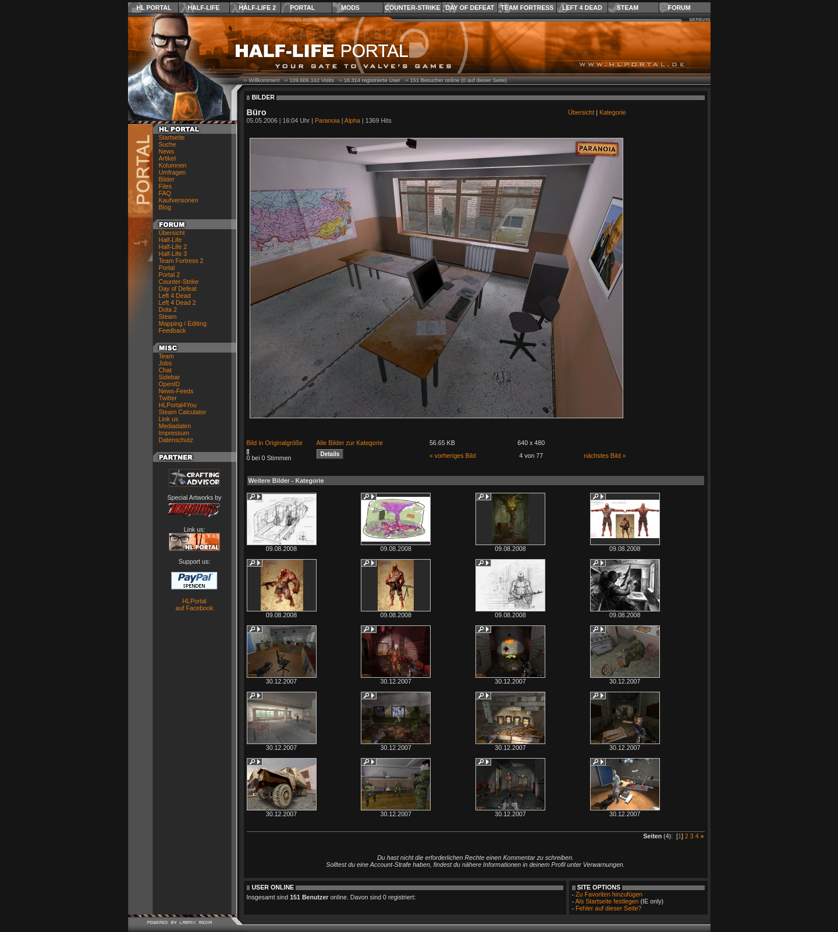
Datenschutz (176, 439)
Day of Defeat (469, 7)
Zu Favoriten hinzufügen (609, 894)
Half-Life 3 (173, 253)
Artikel (167, 158)
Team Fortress (526, 7)
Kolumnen (173, 165)
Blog (165, 207)
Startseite (172, 137)
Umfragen (172, 172)
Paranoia (327, 120)
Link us (169, 418)
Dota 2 (168, 309)
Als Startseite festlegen (607, 901)
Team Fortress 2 (181, 260)
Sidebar (169, 376)
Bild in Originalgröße (275, 442)
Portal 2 (169, 274)
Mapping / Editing (183, 323)
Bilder (167, 179)
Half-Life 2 (257, 7)
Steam (627, 7)
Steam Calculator (183, 411)
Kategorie (612, 112)
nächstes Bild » (605, 455)
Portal (302, 7)
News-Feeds (176, 390)
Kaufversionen (178, 200)
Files (165, 186)
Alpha (352, 120)
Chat (165, 370)
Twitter (168, 397)
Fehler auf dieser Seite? (608, 908)
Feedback (172, 330)
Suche (167, 144)
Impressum (174, 432)
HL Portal (154, 7)
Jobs (165, 363)
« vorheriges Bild (452, 455)
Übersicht (172, 232)
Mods (350, 7)
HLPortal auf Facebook (195, 604)
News (167, 151)
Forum (679, 7)
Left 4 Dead (582, 7)
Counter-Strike (412, 7)
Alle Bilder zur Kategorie (350, 442)
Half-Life (203, 7)
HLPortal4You (178, 404)
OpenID (169, 383)
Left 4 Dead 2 (177, 302)
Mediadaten (175, 425)
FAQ (165, 193)
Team (166, 356)
